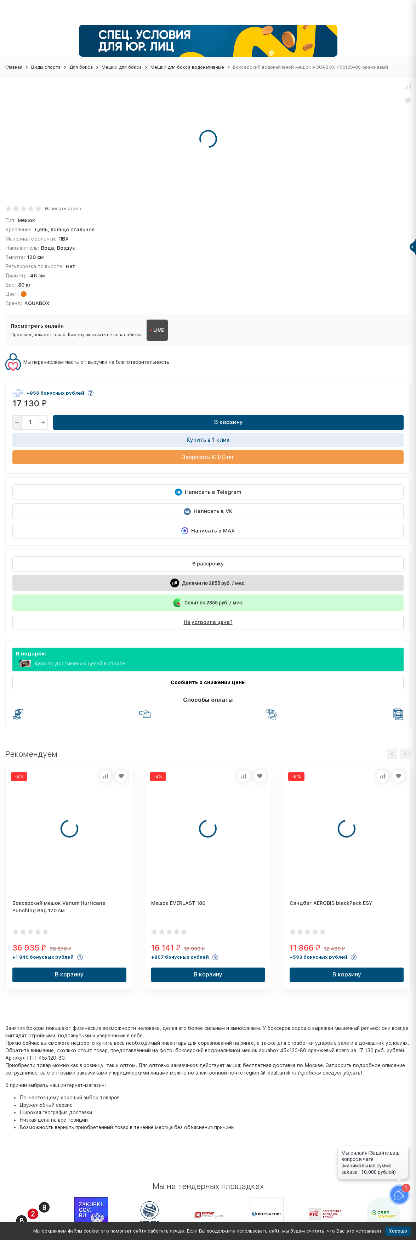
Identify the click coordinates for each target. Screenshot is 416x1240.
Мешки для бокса (122, 67)
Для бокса (81, 67)
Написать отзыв (63, 208)
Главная (13, 67)
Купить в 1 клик (208, 439)
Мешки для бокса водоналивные (187, 67)
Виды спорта (46, 67)
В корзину (228, 422)
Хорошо (398, 1231)
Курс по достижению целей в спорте (79, 663)
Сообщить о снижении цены (208, 682)
